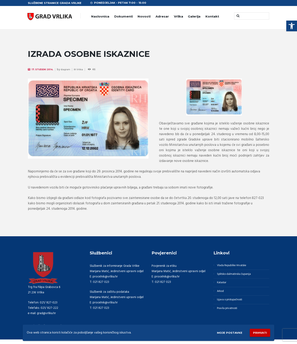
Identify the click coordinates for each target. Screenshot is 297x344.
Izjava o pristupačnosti (233, 305)
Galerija (194, 16)
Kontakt (212, 16)
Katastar (223, 285)
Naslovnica (100, 16)
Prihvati (258, 332)
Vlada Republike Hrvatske (234, 266)
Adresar (162, 16)
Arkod (222, 295)
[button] (291, 26)
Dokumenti (123, 16)
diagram (68, 69)
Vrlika (178, 16)
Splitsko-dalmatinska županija (237, 276)
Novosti (144, 16)
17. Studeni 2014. (44, 69)
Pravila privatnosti (230, 315)
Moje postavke (223, 332)
